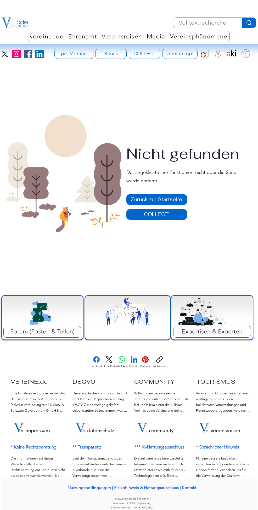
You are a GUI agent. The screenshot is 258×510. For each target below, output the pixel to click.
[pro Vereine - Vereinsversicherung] (73, 54)
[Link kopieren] (159, 362)
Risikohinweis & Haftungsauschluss (146, 487)
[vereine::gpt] (180, 54)
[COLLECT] (144, 54)
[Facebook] (28, 54)
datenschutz (100, 431)
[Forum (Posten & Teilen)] (42, 332)
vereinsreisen (225, 431)
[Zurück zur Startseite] (156, 199)
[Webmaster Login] (129, 493)
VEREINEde (29, 381)
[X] (5, 54)
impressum (37, 431)
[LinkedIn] (39, 54)
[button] (199, 36)
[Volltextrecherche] (202, 22)
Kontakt (189, 487)
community (161, 431)
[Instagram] (16, 54)
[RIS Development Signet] (218, 54)
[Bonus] (111, 54)
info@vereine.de (121, 507)
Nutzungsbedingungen (89, 487)
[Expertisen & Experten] (212, 332)
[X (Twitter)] (109, 362)
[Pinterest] (145, 362)
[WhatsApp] (122, 362)
